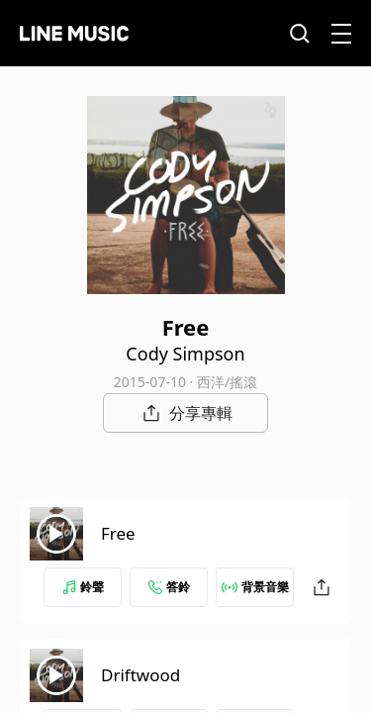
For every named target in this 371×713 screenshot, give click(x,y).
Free (118, 533)
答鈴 (169, 586)
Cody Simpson (185, 353)
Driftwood (140, 674)
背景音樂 (255, 586)
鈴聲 (83, 586)
